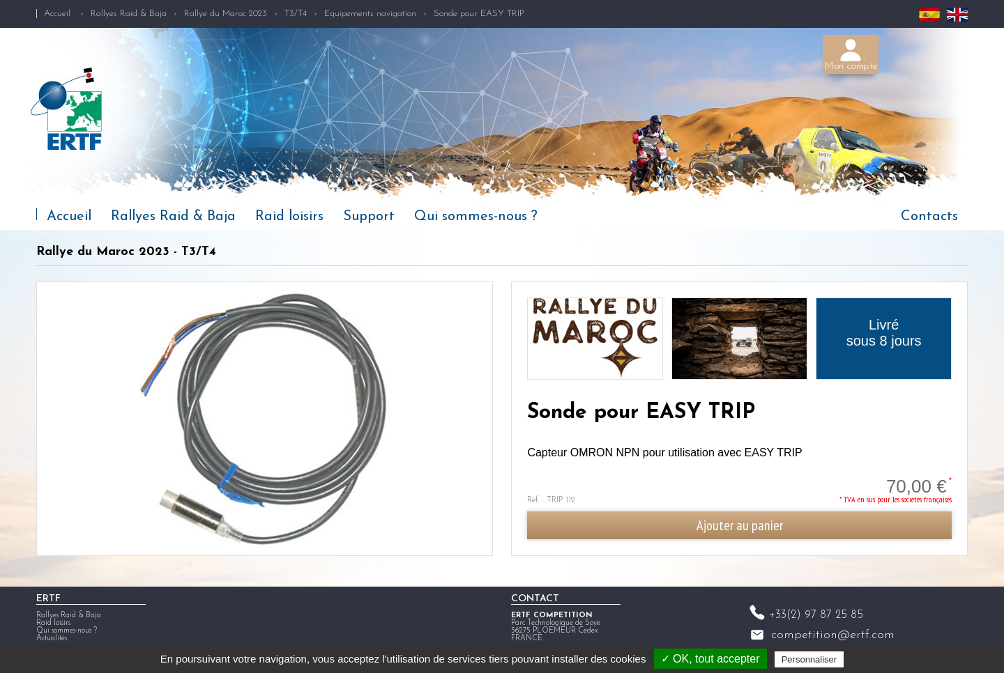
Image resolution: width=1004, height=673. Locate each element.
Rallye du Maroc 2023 (225, 13)
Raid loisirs (289, 217)
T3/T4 (295, 13)
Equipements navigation (370, 13)
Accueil (57, 13)
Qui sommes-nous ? (476, 217)
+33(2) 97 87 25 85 (816, 615)
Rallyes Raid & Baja (129, 13)
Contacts (929, 217)
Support (369, 217)
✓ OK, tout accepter (710, 659)
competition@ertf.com (833, 635)
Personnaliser (809, 659)
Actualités (51, 638)
